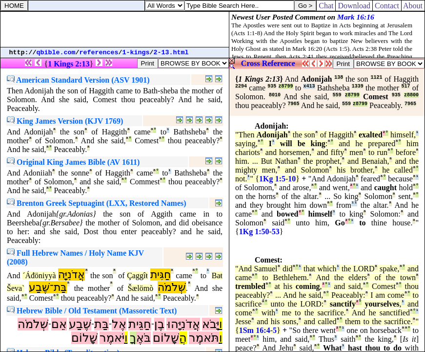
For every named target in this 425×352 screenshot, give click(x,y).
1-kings (136, 52)
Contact (387, 5)
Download (354, 5)
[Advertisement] (114, 29)
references (99, 52)
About (413, 5)
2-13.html (171, 52)
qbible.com (56, 52)
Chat (326, 5)
